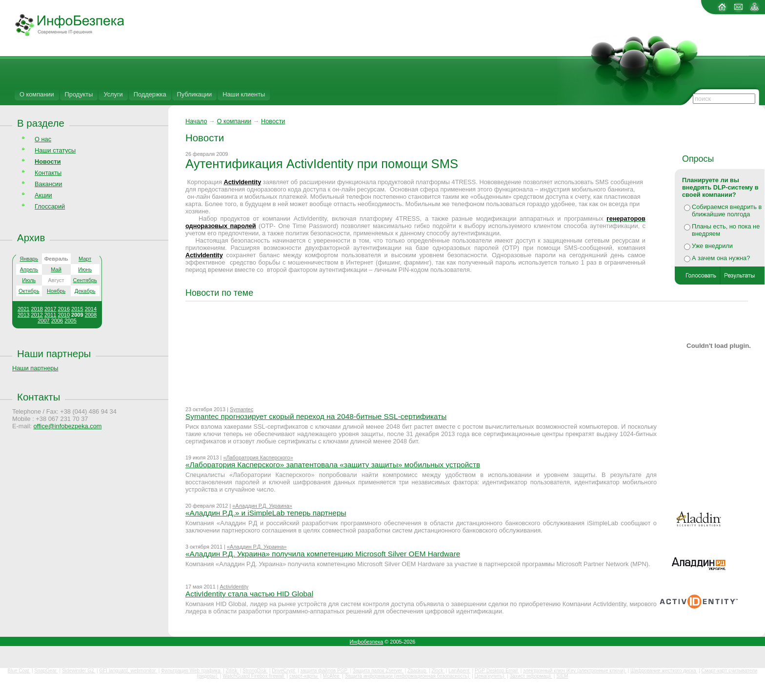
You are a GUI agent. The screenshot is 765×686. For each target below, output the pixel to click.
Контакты (48, 172)
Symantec (241, 409)
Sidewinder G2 (78, 670)
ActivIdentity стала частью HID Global (249, 594)
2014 (91, 309)
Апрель (29, 269)
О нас (43, 139)
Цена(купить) (490, 676)
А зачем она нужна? (721, 258)
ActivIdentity (234, 587)
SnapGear (46, 670)
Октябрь (29, 291)
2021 (23, 309)
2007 (43, 321)
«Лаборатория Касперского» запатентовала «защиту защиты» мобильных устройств (332, 464)
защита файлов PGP (324, 670)
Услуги (112, 94)
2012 (36, 315)
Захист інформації (530, 676)
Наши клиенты (243, 94)
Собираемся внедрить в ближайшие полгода (727, 210)
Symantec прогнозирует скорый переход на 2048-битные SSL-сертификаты (315, 416)
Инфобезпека (366, 642)
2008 (91, 315)
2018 (36, 309)
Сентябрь (85, 280)
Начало (196, 121)
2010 (64, 315)
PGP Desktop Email (497, 670)
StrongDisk (255, 670)
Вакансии (48, 184)
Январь (29, 259)
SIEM (562, 676)
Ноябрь (56, 291)
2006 (57, 321)
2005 (70, 321)
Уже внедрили (712, 245)
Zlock (437, 670)
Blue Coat (19, 670)
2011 (50, 315)
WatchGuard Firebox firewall (253, 676)
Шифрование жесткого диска (663, 670)
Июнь (85, 269)
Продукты (79, 94)
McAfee (332, 676)
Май (56, 269)
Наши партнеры (54, 353)
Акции (43, 195)
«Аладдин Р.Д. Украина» (262, 506)
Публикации (194, 94)
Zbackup (417, 670)
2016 (64, 309)
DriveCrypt (284, 670)
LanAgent (459, 670)
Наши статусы (55, 150)
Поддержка (150, 94)
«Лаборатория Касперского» (258, 457)
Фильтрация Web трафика (191, 670)
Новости (273, 121)
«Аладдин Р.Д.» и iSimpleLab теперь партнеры (265, 513)
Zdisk (232, 670)
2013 (23, 315)
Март (85, 259)
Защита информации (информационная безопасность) (408, 676)
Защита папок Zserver (378, 670)
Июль (29, 280)
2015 (77, 309)
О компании (37, 94)
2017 (50, 309)
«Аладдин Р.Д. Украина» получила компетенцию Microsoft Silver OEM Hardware (322, 554)
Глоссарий (50, 206)
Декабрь (85, 291)
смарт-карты (304, 676)
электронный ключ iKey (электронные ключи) (574, 670)
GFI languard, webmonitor (128, 670)
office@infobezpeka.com (67, 426)
